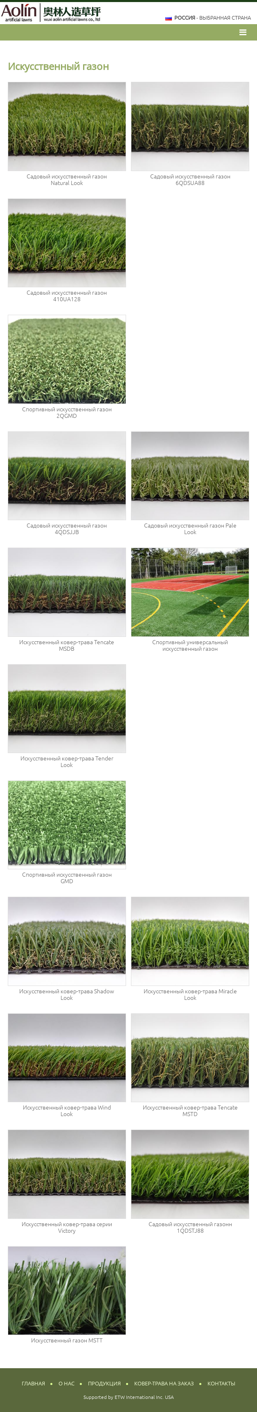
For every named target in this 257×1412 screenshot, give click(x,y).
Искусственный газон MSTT (67, 1340)
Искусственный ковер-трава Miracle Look (190, 994)
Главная (33, 1383)
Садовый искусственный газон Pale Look (190, 528)
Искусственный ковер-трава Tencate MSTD (190, 1110)
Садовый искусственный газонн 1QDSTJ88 (190, 1227)
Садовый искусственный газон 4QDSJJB (67, 528)
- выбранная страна (212, 17)
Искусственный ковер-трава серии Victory (67, 1227)
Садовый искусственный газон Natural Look (67, 179)
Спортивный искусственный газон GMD (67, 877)
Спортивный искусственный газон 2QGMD (67, 412)
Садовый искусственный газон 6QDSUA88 (190, 179)
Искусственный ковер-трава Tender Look (66, 761)
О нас (66, 1383)
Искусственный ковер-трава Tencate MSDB (66, 645)
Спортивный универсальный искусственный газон (190, 645)
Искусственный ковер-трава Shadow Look (66, 994)
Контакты (221, 1383)
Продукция (104, 1383)
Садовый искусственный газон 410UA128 (67, 295)
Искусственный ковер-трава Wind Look (67, 1110)
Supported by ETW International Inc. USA (128, 1397)
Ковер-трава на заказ (164, 1383)
